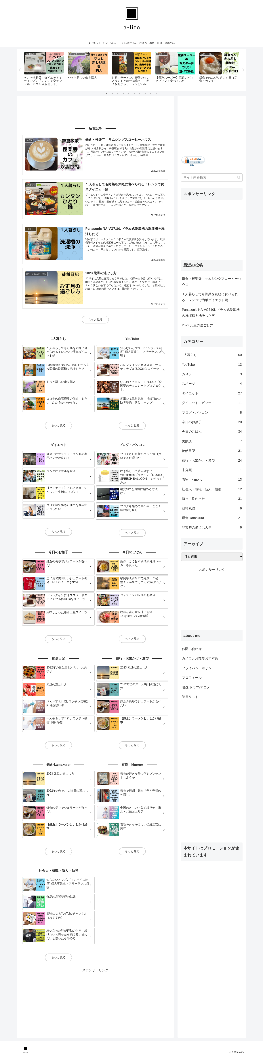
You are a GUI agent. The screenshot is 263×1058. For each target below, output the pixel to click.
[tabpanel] (44, 69)
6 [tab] (134, 93)
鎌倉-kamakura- (212, 518)
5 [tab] (129, 93)
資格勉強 (212, 508)
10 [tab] (156, 93)
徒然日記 (212, 451)
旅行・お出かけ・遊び (212, 460)
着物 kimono (212, 480)
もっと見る (95, 319)
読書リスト (190, 697)
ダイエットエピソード (212, 403)
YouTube (212, 365)
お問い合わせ (192, 649)
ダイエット (212, 393)
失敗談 (212, 441)
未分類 (212, 470)
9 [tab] (151, 93)
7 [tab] (140, 93)
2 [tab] (112, 93)
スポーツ (212, 384)
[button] (239, 177)
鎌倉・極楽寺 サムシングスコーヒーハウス (211, 281)
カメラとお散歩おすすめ (200, 658)
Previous (19, 70)
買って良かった (212, 499)
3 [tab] (118, 93)
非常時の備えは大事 (212, 528)
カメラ (212, 374)
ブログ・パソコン (212, 412)
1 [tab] (107, 93)
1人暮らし (212, 355)
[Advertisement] (95, 110)
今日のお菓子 (212, 422)
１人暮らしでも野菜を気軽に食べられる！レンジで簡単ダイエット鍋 (210, 297)
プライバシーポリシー (198, 668)
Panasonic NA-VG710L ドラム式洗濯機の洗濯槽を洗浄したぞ (211, 312)
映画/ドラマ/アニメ (196, 687)
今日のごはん (212, 432)
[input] (212, 177)
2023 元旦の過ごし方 (197, 325)
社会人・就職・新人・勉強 (212, 489)
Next (243, 70)
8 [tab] (145, 93)
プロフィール (192, 678)
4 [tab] (123, 93)
